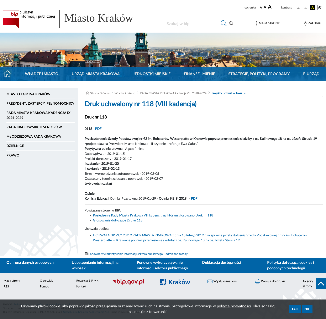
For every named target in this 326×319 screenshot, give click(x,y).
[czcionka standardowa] (260, 7)
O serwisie (46, 280)
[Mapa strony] (268, 23)
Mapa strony (12, 280)
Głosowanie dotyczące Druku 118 (117, 220)
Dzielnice (15, 146)
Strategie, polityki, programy (259, 74)
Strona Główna (100, 93)
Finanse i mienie (199, 74)
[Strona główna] (9, 74)
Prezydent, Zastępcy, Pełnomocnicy (40, 103)
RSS (6, 286)
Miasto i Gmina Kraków (28, 94)
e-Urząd (311, 74)
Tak (294, 309)
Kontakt (81, 286)
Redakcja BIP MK (87, 280)
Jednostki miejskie (151, 74)
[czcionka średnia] (265, 7)
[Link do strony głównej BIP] (74, 19)
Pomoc (44, 286)
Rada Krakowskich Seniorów (34, 127)
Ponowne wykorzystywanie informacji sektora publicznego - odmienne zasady (138, 254)
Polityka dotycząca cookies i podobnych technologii (290, 265)
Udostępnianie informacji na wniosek (95, 265)
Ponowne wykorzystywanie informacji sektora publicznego (162, 265)
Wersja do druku (270, 281)
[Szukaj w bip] (224, 23)
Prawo (13, 155)
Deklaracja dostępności (221, 263)
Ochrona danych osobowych (30, 263)
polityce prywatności (234, 306)
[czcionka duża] (274, 7)
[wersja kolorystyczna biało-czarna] (306, 8)
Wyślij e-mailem (222, 281)
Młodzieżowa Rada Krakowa (33, 136)
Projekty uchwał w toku (226, 93)
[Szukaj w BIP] (191, 23)
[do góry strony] (312, 283)
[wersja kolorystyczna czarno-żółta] (313, 8)
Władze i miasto (41, 74)
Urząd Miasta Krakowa (96, 74)
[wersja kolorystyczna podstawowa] (298, 8)
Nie (307, 309)
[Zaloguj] (312, 23)
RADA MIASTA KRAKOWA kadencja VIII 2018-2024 (173, 93)
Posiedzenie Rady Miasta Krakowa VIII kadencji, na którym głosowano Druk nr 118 (153, 215)
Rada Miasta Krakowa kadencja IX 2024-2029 (38, 115)
